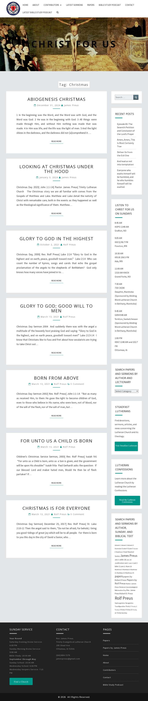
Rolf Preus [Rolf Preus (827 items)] (124, 598)
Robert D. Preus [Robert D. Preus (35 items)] (126, 593)
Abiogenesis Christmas (56, 99)
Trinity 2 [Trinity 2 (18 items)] (134, 606)
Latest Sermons (74, 5)
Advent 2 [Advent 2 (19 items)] (124, 545)
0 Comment (77, 384)
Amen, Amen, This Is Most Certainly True (126, 143)
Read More (57, 141)
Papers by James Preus (114, 648)
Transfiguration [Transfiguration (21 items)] (120, 606)
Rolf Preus (69, 244)
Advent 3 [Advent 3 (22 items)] (130, 545)
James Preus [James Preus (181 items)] (128, 556)
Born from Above (56, 378)
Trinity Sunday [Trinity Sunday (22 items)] (122, 613)
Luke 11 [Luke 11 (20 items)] (122, 566)
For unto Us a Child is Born (56, 441)
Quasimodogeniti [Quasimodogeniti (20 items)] (132, 587)
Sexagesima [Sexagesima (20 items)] (129, 603)
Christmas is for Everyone (56, 508)
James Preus (71, 105)
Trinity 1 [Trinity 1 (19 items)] (128, 606)
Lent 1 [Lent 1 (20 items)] (126, 563)
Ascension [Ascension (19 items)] (118, 549)
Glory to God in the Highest (57, 238)
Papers (90, 5)
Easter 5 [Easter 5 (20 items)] (130, 549)
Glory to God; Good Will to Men (56, 308)
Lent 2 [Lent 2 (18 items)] (131, 563)
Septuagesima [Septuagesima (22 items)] (120, 603)
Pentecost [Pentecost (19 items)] (122, 587)
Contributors (51, 5)
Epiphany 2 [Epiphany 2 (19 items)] (119, 552)
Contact (129, 5)
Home (25, 5)
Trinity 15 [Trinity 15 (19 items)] (129, 610)
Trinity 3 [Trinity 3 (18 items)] (117, 610)
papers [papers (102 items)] (119, 576)
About (36, 5)
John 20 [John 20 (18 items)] (128, 560)
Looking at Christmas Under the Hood (56, 169)
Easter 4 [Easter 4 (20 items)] (124, 549)
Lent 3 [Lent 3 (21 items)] (135, 563)
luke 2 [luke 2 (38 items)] (117, 566)
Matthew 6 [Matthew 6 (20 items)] (126, 570)
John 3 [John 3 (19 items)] (117, 560)
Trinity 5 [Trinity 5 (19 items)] (123, 610)
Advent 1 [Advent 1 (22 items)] (118, 545)
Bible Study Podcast (110, 5)
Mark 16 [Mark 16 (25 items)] (129, 566)
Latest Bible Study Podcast (37, 12)
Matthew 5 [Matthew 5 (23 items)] (118, 569)
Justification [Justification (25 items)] (119, 563)
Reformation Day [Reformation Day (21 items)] (120, 590)
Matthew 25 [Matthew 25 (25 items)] (129, 573)
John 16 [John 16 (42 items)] (122, 559)
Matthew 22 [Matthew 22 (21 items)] (121, 573)
